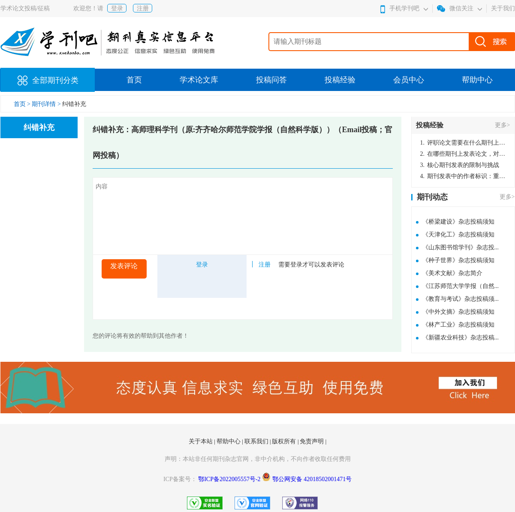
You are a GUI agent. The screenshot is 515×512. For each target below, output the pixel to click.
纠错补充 (74, 104)
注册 (143, 8)
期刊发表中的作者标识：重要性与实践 (463, 176)
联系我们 (257, 441)
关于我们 (503, 8)
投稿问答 (271, 80)
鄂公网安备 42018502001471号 (312, 479)
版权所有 (285, 441)
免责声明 (312, 441)
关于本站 (201, 441)
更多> (502, 125)
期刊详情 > (46, 104)
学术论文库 (199, 80)
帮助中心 (477, 80)
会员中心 (408, 80)
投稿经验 (340, 80)
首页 (134, 80)
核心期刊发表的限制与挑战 (460, 165)
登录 (117, 8)
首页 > (23, 104)
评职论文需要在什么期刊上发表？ (463, 142)
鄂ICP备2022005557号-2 (230, 479)
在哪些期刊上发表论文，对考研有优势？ (463, 154)
